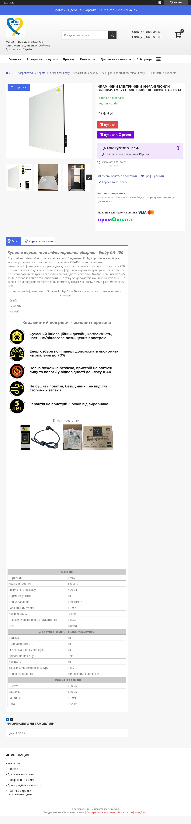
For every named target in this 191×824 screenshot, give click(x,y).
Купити (109, 125)
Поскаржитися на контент (101, 812)
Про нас (69, 59)
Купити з (117, 135)
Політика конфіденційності (133, 812)
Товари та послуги (41, 59)
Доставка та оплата (115, 59)
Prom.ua (114, 809)
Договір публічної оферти (24, 785)
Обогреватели (25, 73)
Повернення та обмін (21, 779)
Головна (15, 59)
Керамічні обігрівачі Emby (53, 73)
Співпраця (144, 59)
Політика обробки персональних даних (21, 792)
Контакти (87, 59)
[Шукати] (112, 35)
